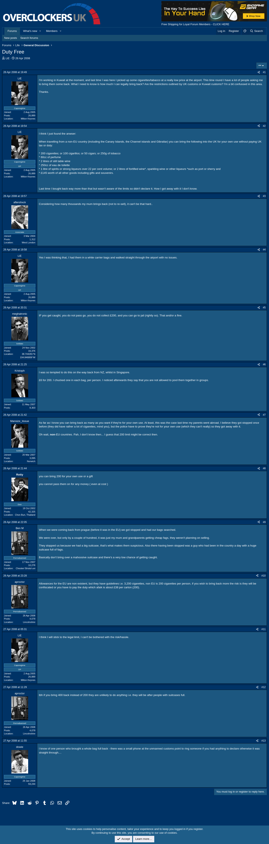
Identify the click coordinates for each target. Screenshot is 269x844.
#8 (264, 468)
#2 (264, 126)
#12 (263, 687)
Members (51, 31)
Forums (12, 31)
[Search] (256, 31)
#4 (264, 249)
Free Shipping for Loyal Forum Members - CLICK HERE (195, 24)
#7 (264, 414)
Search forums (29, 37)
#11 (263, 629)
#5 (264, 307)
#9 (264, 522)
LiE (8, 58)
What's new (30, 31)
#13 (263, 740)
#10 (263, 575)
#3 (264, 196)
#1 (264, 72)
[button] (40, 31)
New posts (10, 37)
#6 (264, 364)
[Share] (258, 72)
